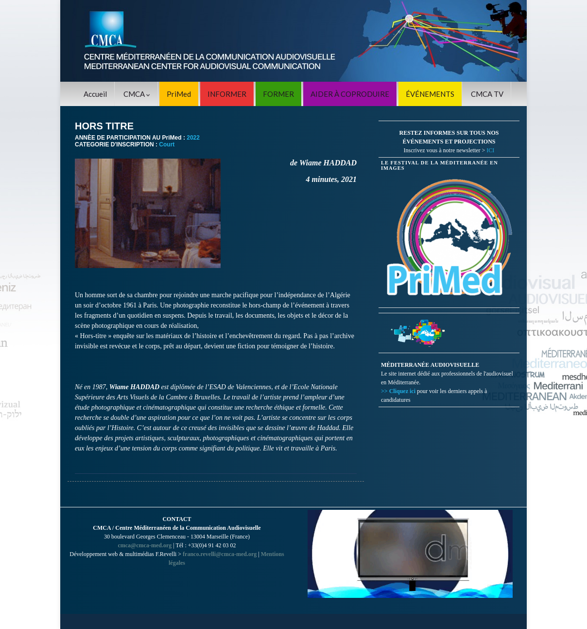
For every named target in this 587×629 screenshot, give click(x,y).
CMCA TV (487, 94)
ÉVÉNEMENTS (430, 94)
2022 (193, 137)
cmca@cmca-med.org (145, 545)
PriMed (179, 94)
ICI (490, 150)
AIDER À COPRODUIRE (350, 94)
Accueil (95, 94)
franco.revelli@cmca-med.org (220, 554)
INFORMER (226, 94)
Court (166, 144)
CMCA (136, 94)
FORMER (278, 94)
